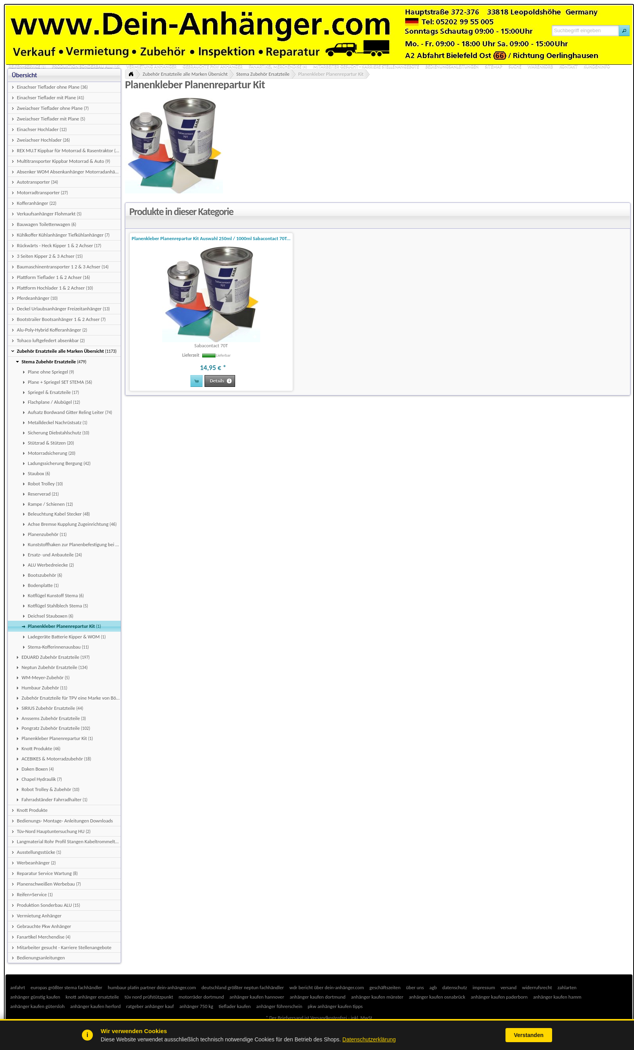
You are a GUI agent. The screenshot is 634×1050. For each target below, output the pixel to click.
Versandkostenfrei (328, 1018)
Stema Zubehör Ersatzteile (263, 74)
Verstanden (528, 1035)
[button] (624, 30)
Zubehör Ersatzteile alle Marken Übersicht (185, 74)
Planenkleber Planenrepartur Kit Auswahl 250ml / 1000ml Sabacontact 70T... (211, 238)
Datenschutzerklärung (369, 1039)
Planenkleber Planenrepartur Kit (331, 74)
